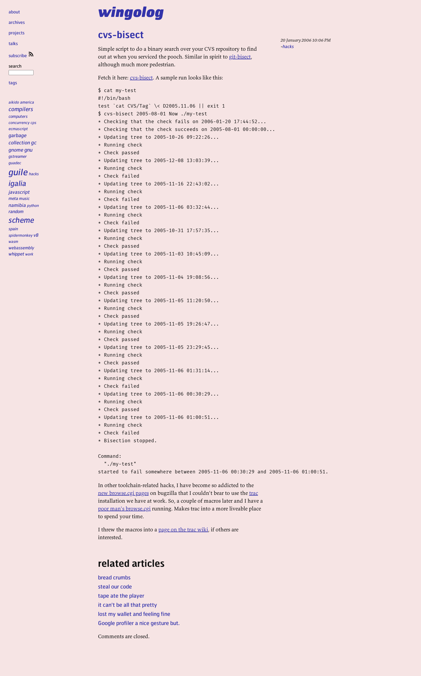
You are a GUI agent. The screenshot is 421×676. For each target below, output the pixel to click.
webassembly (21, 247)
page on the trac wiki (183, 529)
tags (13, 82)
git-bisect (240, 56)
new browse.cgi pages (123, 492)
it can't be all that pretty (127, 604)
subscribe (21, 55)
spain (13, 228)
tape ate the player (121, 595)
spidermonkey (20, 235)
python (33, 205)
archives (17, 22)
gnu (28, 149)
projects (16, 32)
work (29, 253)
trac (253, 492)
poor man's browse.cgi (124, 508)
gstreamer (18, 156)
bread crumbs (114, 577)
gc (34, 142)
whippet (16, 254)
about (14, 11)
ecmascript (18, 128)
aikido (14, 102)
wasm (13, 241)
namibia (17, 205)
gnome (16, 150)
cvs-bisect (121, 34)
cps (33, 122)
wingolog (131, 11)
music (24, 198)
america (27, 102)
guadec (15, 162)
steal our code (115, 586)
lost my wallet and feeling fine (134, 613)
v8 (36, 235)
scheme (21, 220)
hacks (34, 173)
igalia (17, 183)
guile (18, 171)
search (21, 69)
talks (13, 43)
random (16, 211)
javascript (19, 192)
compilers (21, 108)
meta (13, 198)
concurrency (19, 122)
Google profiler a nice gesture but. (139, 622)
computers (18, 116)
